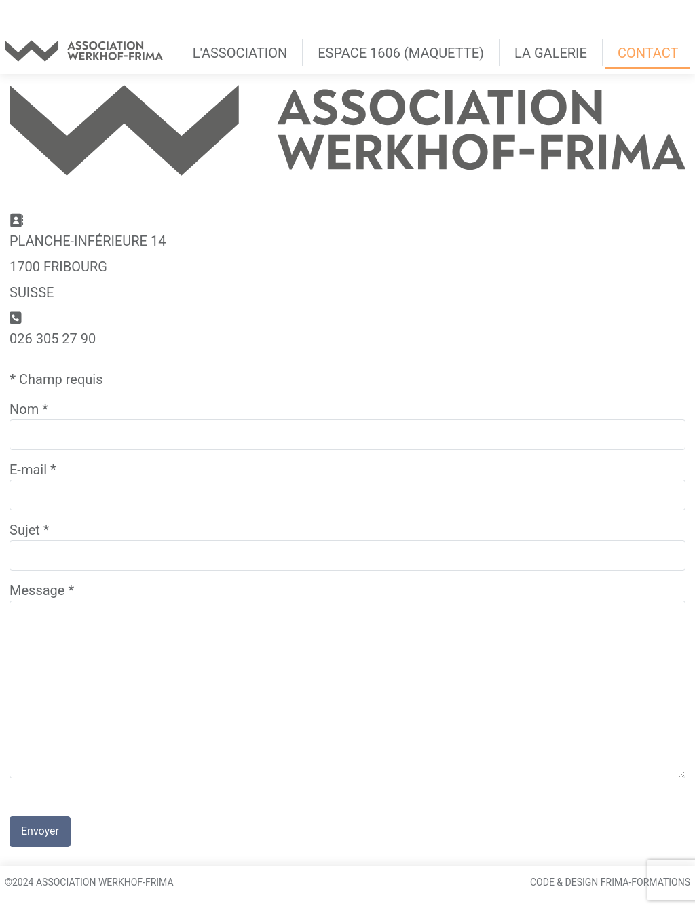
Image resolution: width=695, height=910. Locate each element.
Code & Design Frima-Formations (610, 882)
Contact (648, 53)
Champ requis (56, 379)
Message (42, 590)
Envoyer (40, 830)
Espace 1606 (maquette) (401, 53)
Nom (29, 409)
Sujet (29, 530)
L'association (240, 53)
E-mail (33, 469)
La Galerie (550, 53)
